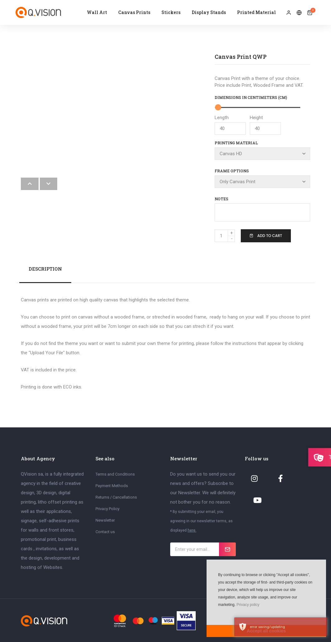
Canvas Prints (134, 12)
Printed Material (256, 12)
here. (192, 530)
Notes (221, 198)
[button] (217, 614)
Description (45, 268)
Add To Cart (265, 235)
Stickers (170, 12)
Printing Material (236, 142)
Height (265, 125)
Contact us (105, 531)
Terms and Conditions (115, 473)
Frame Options (232, 170)
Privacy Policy (107, 508)
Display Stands (209, 12)
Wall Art (97, 12)
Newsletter (105, 519)
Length (230, 125)
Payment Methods (112, 485)
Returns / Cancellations (116, 496)
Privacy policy (247, 604)
